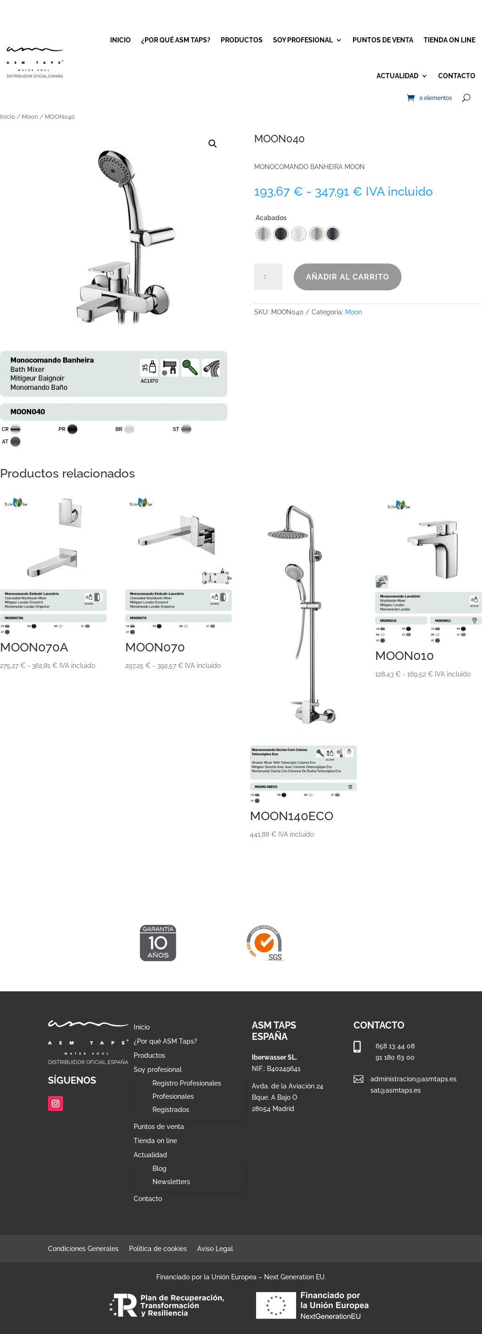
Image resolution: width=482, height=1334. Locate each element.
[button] (212, 143)
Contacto (456, 76)
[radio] (333, 234)
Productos (242, 40)
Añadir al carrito (347, 276)
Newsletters (171, 1182)
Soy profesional (303, 40)
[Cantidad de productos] (268, 277)
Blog (160, 1168)
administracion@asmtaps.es (413, 1079)
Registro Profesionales (187, 1083)
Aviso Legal (215, 1248)
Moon (30, 116)
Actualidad (397, 76)
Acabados (271, 218)
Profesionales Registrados (173, 1103)
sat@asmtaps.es (395, 1090)
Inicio (120, 40)
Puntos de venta (383, 40)
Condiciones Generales (83, 1248)
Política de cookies (158, 1248)
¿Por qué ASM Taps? (175, 40)
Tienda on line (449, 40)
